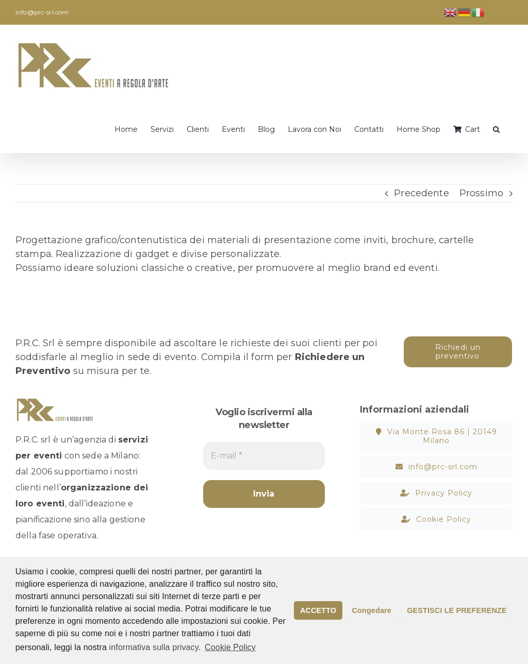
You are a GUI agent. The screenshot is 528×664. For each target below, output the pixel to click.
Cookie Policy (230, 647)
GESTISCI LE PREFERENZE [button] (456, 610)
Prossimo (481, 193)
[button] (496, 128)
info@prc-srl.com (42, 12)
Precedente (421, 193)
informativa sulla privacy (154, 647)
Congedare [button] (371, 610)
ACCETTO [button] (318, 610)
